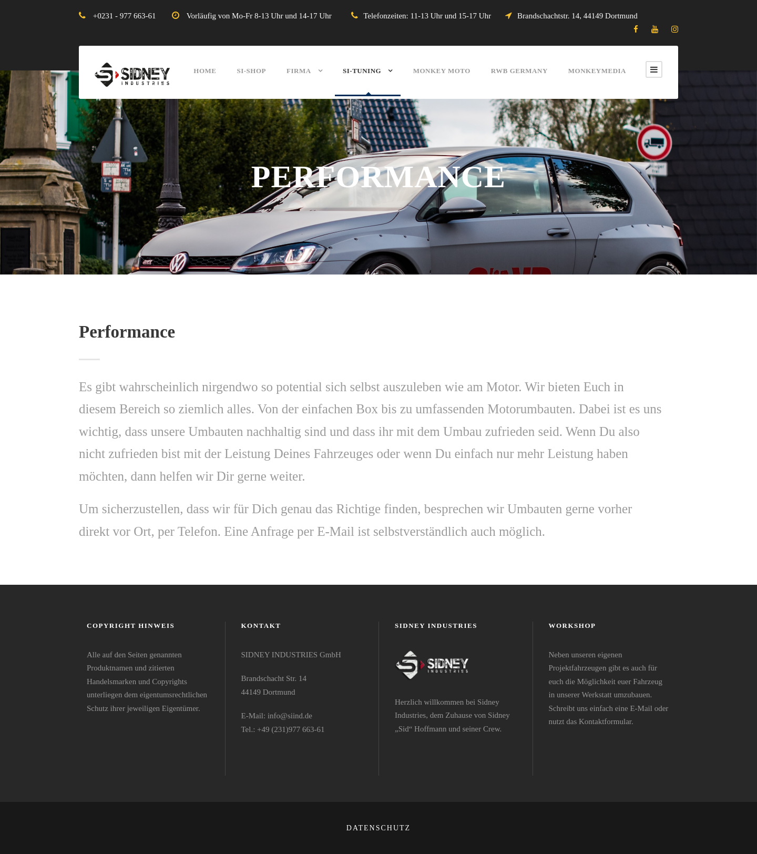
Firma (299, 71)
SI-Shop (251, 71)
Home (204, 71)
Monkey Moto (441, 71)
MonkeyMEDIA (597, 71)
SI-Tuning (362, 71)
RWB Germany (519, 71)
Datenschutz (378, 828)
